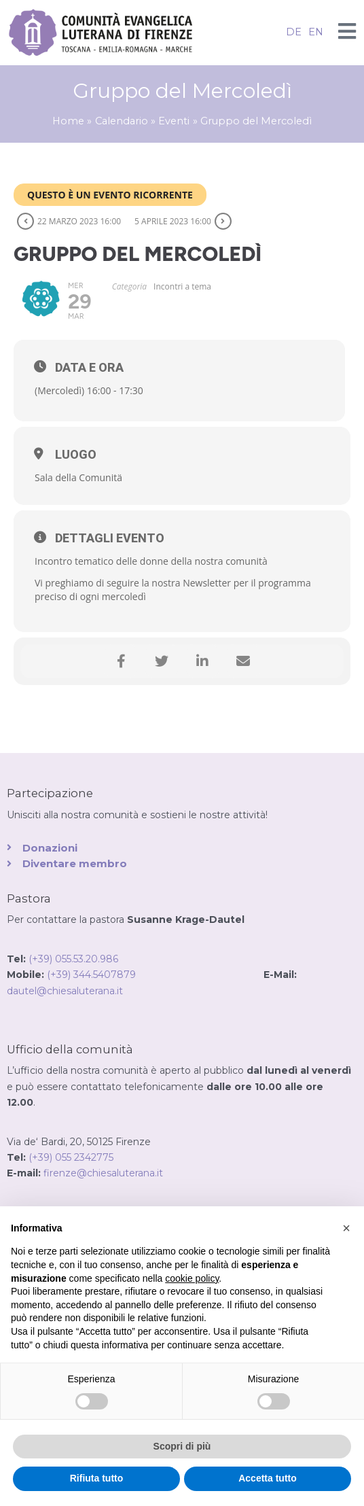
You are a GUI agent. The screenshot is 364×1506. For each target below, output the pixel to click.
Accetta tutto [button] (267, 1478)
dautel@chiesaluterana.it (65, 991)
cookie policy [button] (192, 1278)
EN (315, 32)
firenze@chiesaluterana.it (103, 1173)
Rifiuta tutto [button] (97, 1478)
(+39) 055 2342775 (71, 1157)
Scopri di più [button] (182, 1446)
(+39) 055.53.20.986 (73, 959)
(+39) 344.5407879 (155, 974)
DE (294, 32)
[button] (346, 1228)
